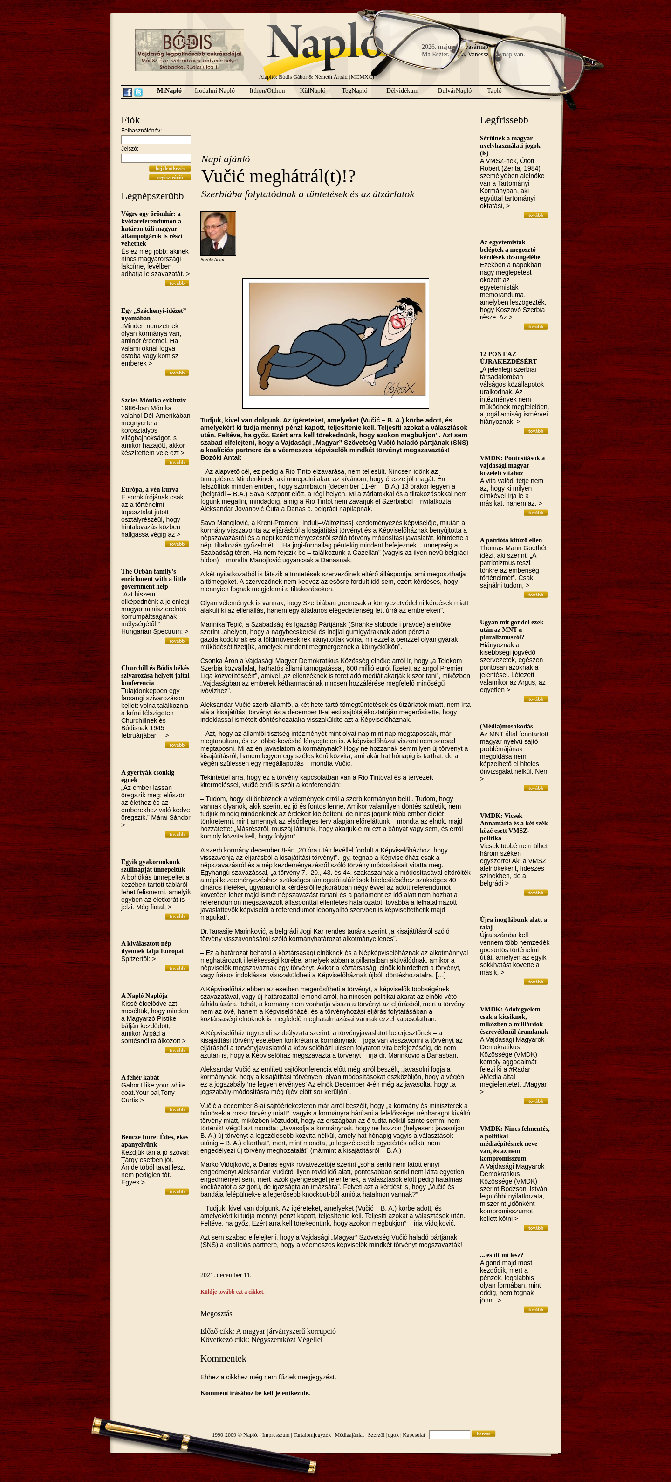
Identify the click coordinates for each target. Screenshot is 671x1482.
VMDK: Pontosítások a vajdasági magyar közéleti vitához (512, 466)
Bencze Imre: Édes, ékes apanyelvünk (154, 1141)
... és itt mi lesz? (502, 1255)
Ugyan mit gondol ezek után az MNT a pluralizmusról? (512, 630)
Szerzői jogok (383, 1435)
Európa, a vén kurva (149, 489)
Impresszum (276, 1435)
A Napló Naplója (144, 995)
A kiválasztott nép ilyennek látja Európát (152, 947)
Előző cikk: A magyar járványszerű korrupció (268, 1331)
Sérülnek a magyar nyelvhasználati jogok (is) (510, 146)
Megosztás (216, 1313)
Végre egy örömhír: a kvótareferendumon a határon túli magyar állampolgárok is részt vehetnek (152, 228)
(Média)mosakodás (506, 726)
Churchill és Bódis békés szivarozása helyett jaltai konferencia (155, 675)
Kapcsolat (414, 1435)
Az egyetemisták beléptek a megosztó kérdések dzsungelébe (510, 250)
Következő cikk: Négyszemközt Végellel (261, 1339)
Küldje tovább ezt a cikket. (232, 1291)
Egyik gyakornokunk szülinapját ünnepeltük (153, 866)
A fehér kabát (140, 1077)
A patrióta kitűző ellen (511, 540)
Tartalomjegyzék (312, 1435)
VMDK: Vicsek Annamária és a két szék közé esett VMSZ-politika (514, 827)
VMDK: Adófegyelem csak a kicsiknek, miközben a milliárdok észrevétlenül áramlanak (514, 1020)
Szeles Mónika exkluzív (153, 400)
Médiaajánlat (349, 1435)
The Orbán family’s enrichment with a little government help (153, 579)
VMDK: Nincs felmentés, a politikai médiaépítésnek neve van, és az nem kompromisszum (515, 1143)
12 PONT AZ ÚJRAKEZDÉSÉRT (508, 358)
